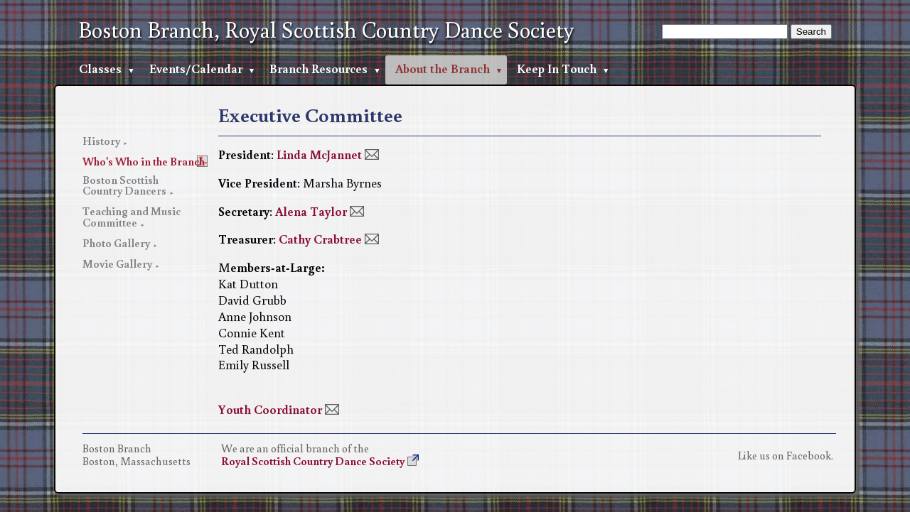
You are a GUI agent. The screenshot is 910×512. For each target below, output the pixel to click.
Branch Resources (318, 68)
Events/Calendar (195, 68)
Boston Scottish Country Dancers (124, 185)
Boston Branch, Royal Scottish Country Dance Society (326, 29)
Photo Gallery (116, 243)
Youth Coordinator (270, 409)
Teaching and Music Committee (131, 216)
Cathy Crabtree (320, 239)
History (101, 141)
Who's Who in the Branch (143, 161)
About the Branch (442, 68)
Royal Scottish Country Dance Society (313, 461)
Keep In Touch (556, 68)
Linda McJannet (319, 154)
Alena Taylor (311, 211)
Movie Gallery (117, 263)
